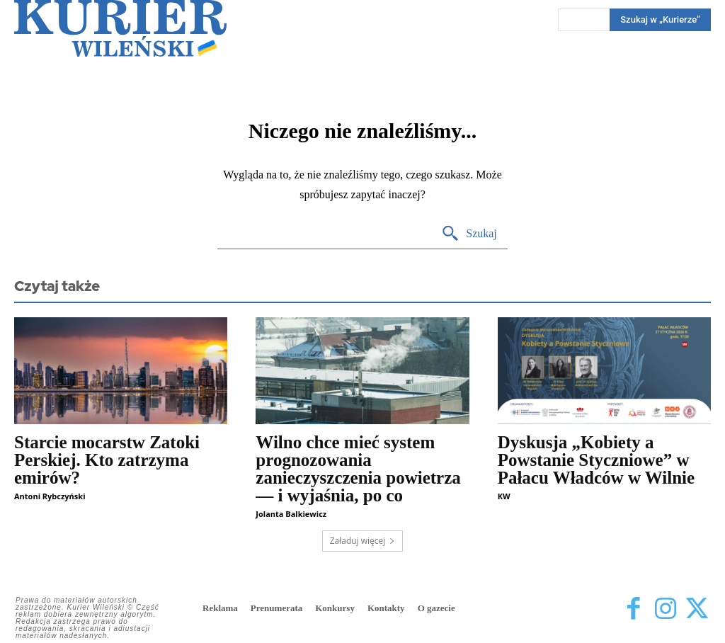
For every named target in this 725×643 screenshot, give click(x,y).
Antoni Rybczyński (49, 496)
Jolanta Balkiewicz (291, 513)
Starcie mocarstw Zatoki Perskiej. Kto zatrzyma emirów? (107, 460)
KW (504, 496)
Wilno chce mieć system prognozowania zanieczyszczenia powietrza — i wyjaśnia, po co (358, 469)
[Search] (469, 234)
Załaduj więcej (363, 541)
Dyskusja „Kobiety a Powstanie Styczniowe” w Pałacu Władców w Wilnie (596, 460)
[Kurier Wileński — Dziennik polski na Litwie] (120, 28)
